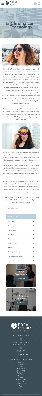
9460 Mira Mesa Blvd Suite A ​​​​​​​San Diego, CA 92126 (21, 343)
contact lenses (12, 230)
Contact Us (21, 303)
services (10, 226)
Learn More (21, 279)
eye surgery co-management (15, 252)
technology (11, 260)
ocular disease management (15, 256)
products (10, 247)
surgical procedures (13, 243)
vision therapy (12, 221)
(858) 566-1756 (21, 351)
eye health (11, 239)
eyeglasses (11, 234)
